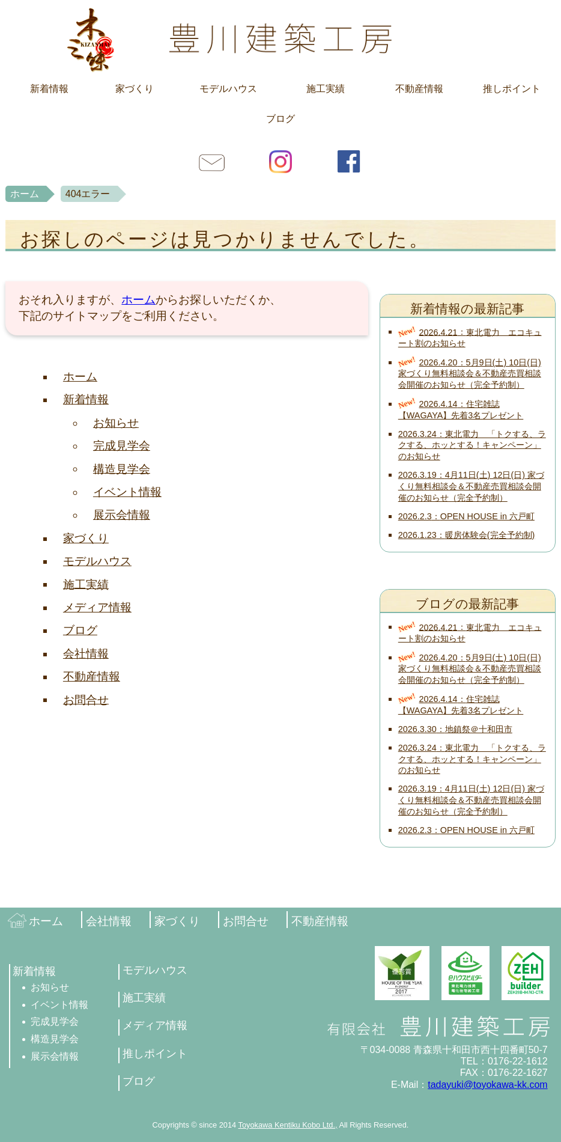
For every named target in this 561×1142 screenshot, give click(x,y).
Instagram (280, 161)
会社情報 (86, 653)
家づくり (134, 89)
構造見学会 (121, 468)
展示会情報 (121, 514)
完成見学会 (121, 445)
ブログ (280, 119)
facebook (349, 161)
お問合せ (212, 161)
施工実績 (325, 89)
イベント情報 (127, 492)
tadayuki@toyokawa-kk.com (487, 1084)
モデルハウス (228, 89)
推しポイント (512, 89)
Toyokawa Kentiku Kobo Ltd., (288, 1124)
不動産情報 (419, 89)
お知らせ (116, 423)
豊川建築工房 (280, 39)
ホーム (24, 194)
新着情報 (49, 89)
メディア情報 (97, 607)
